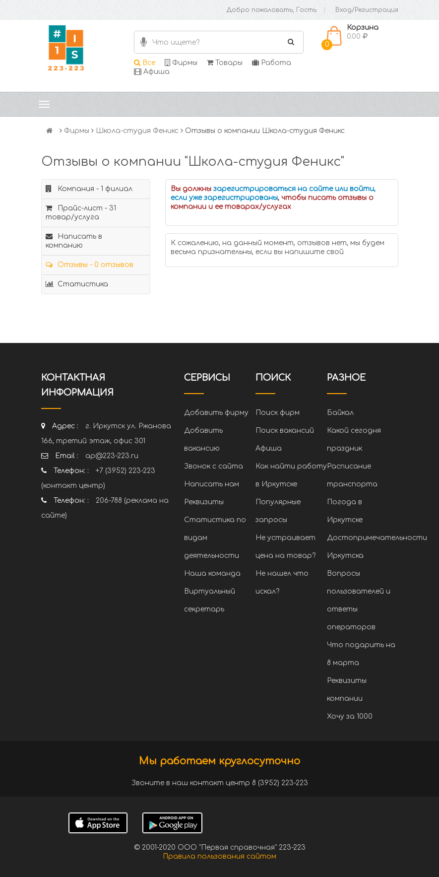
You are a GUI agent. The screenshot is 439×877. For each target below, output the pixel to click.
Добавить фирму (216, 412)
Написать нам (211, 484)
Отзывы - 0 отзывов (89, 265)
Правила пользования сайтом (219, 856)
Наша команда (212, 573)
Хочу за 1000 (350, 716)
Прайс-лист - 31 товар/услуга (81, 212)
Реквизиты (204, 502)
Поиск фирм (277, 412)
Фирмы (181, 63)
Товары (225, 63)
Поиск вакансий (284, 430)
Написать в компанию (74, 241)
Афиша (152, 71)
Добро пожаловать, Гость (271, 9)
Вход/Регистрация (366, 9)
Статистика (77, 284)
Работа (271, 63)
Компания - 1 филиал (89, 189)
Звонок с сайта (213, 466)
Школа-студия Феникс (137, 131)
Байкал (340, 412)
